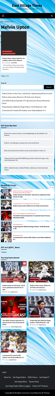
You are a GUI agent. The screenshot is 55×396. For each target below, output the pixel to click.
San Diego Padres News (9, 53)
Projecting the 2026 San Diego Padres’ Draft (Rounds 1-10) (24, 107)
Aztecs (15, 213)
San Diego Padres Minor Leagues (22, 192)
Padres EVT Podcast (40, 386)
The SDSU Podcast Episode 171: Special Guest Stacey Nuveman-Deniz (26, 102)
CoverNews (34, 393)
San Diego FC (44, 377)
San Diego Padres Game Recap (31, 203)
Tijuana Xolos (34, 381)
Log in (4, 372)
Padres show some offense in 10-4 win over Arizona (21, 97)
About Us (7, 377)
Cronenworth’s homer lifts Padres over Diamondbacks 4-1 (24, 110)
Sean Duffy (14, 62)
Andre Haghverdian (16, 327)
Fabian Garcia (42, 290)
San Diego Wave (21, 381)
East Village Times (27, 5)
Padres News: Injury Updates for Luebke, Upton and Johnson (13, 59)
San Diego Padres (7, 51)
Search (3, 83)
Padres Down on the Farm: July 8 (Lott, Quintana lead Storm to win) (27, 93)
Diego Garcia (14, 291)
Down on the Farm (18, 191)
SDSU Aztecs (33, 377)
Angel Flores (13, 359)
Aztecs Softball (21, 213)
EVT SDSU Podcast (31, 213)
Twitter (4, 252)
